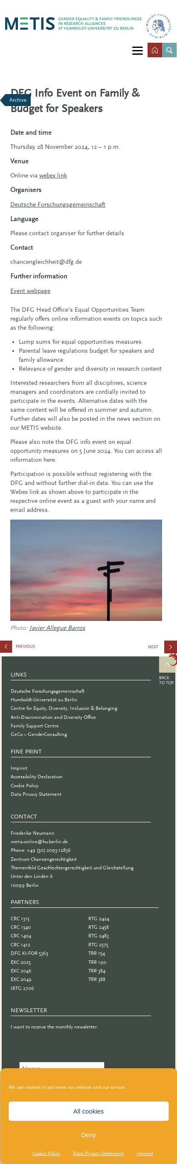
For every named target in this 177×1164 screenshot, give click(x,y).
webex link (53, 175)
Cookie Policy (46, 1153)
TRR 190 (97, 962)
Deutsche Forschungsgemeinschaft (47, 691)
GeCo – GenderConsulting (39, 734)
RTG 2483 (98, 936)
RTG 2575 (98, 945)
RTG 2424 (98, 919)
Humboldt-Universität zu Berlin (44, 700)
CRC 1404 (21, 936)
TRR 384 (96, 971)
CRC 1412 (20, 945)
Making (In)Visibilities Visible (162, 650)
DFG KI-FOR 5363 (29, 953)
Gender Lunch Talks (42, 648)
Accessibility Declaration (37, 777)
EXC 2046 (21, 971)
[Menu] (137, 50)
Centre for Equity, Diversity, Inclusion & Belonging (64, 708)
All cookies (88, 1111)
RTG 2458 (98, 927)
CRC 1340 (21, 927)
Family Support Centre (35, 726)
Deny (88, 1134)
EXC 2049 (21, 979)
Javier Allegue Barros (57, 627)
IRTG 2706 (22, 988)
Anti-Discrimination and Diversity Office (53, 717)
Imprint (144, 1153)
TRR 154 (96, 953)
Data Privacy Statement (98, 1153)
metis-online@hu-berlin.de (39, 842)
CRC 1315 (20, 919)
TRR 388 (96, 979)
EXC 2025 (21, 962)
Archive (17, 100)
